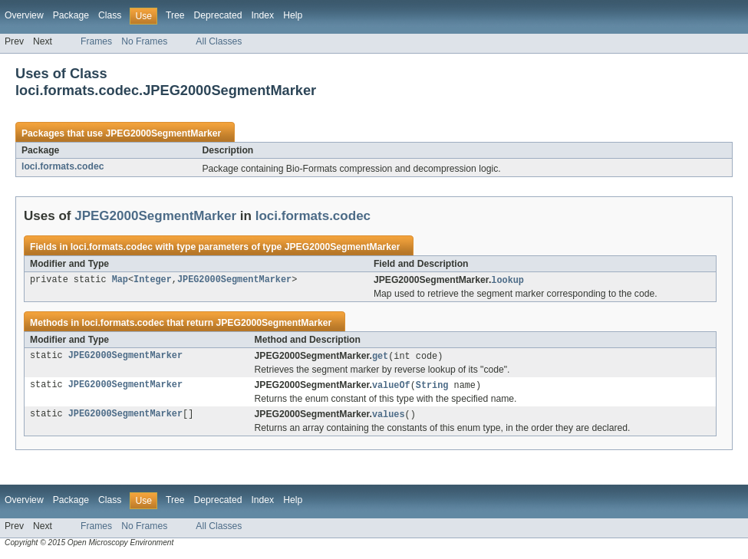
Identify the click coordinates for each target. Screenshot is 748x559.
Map (120, 281)
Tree (175, 15)
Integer (152, 281)
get (380, 357)
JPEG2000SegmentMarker (163, 133)
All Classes (219, 41)
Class (109, 15)
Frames (96, 41)
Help (292, 15)
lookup (507, 281)
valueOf (391, 387)
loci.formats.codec (62, 166)
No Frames (144, 41)
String (432, 387)
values (388, 417)
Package (71, 15)
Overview (24, 15)
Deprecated (218, 15)
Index (262, 15)
